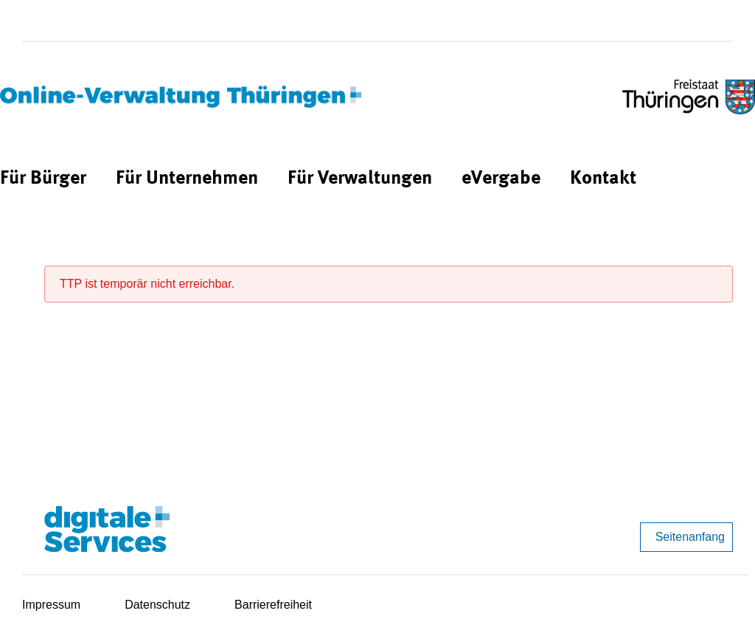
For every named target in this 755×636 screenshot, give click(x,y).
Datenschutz (157, 604)
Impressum (51, 604)
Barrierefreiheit (273, 604)
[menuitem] (43, 179)
